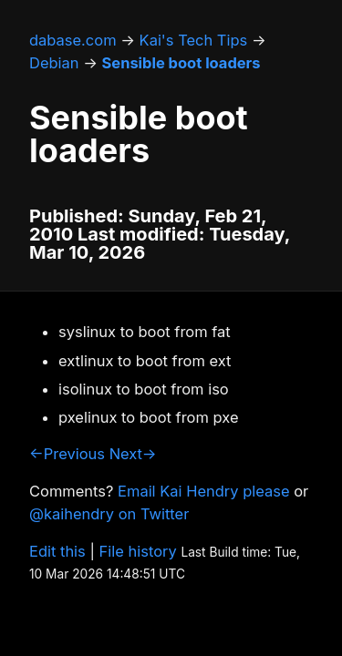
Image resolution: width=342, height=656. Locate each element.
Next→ (133, 454)
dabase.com (73, 40)
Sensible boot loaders (181, 63)
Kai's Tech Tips (194, 40)
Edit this (57, 551)
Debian (54, 63)
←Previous (67, 454)
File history (138, 551)
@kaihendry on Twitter (109, 514)
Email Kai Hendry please (204, 491)
